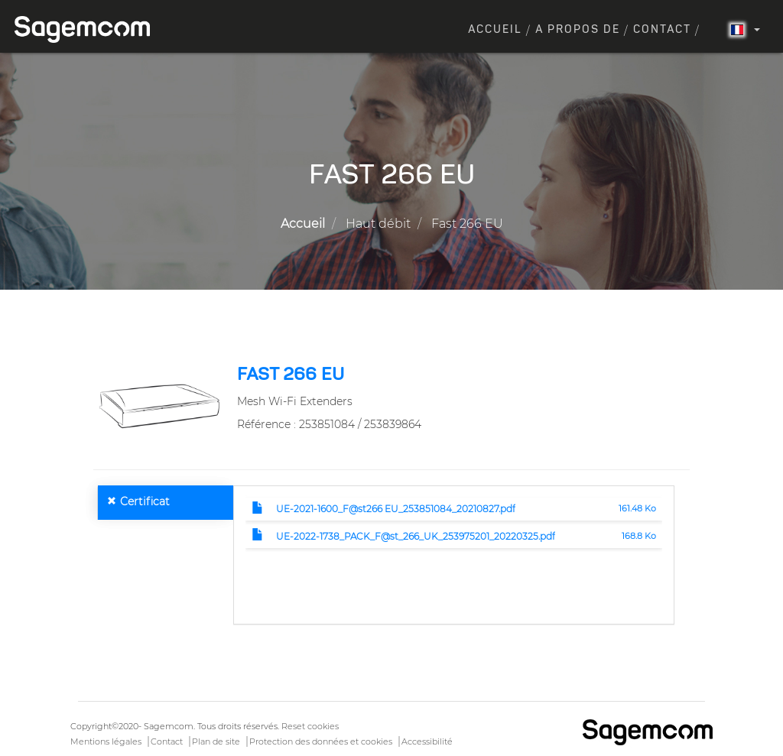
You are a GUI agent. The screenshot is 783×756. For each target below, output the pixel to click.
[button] (159, 405)
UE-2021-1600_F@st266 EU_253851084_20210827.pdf (395, 508)
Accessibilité (427, 741)
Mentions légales (105, 741)
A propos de (577, 29)
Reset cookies (310, 726)
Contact (662, 29)
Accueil (495, 29)
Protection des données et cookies (320, 741)
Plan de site (216, 741)
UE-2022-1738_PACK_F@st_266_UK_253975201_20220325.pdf (415, 536)
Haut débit (378, 223)
